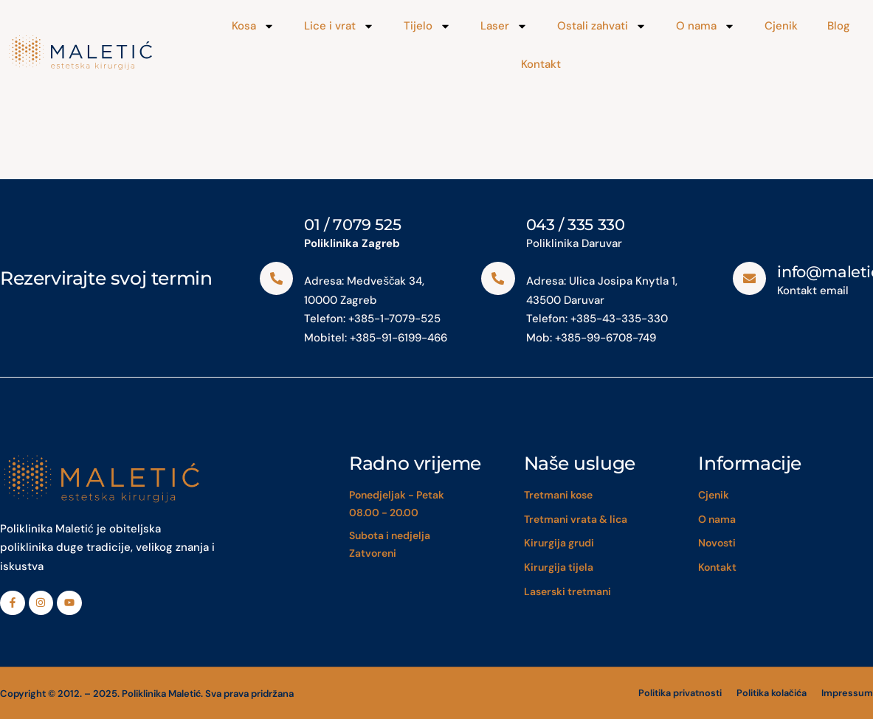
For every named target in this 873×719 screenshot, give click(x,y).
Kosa (253, 26)
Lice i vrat (339, 26)
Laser (504, 26)
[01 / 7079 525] (277, 278)
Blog (838, 25)
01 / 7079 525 (353, 224)
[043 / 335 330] (498, 278)
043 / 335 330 (575, 224)
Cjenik (781, 25)
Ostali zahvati (601, 26)
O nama (705, 26)
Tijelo (427, 26)
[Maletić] (104, 53)
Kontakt (541, 64)
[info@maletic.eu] (750, 278)
